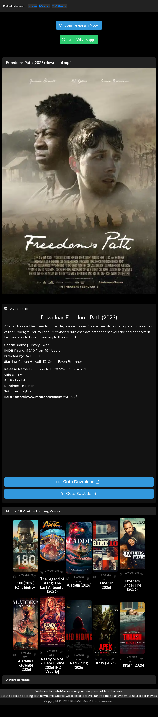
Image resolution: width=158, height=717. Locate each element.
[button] (152, 6)
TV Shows (59, 6)
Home (32, 6)
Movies (44, 6)
